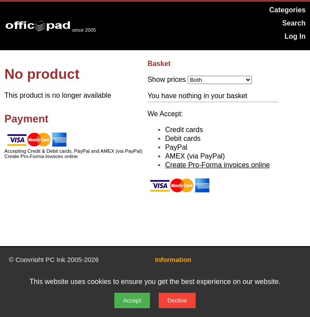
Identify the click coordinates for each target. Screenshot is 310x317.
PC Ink (56, 259)
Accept (132, 300)
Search (294, 23)
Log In (295, 36)
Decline (177, 300)
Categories (287, 10)
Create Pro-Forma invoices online (217, 165)
